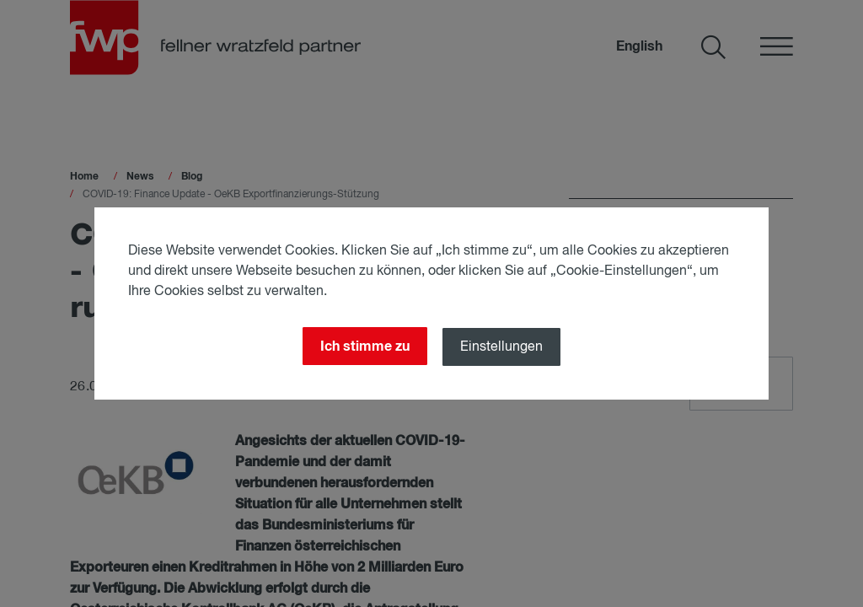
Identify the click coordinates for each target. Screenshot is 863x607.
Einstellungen (501, 347)
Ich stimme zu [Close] (365, 346)
